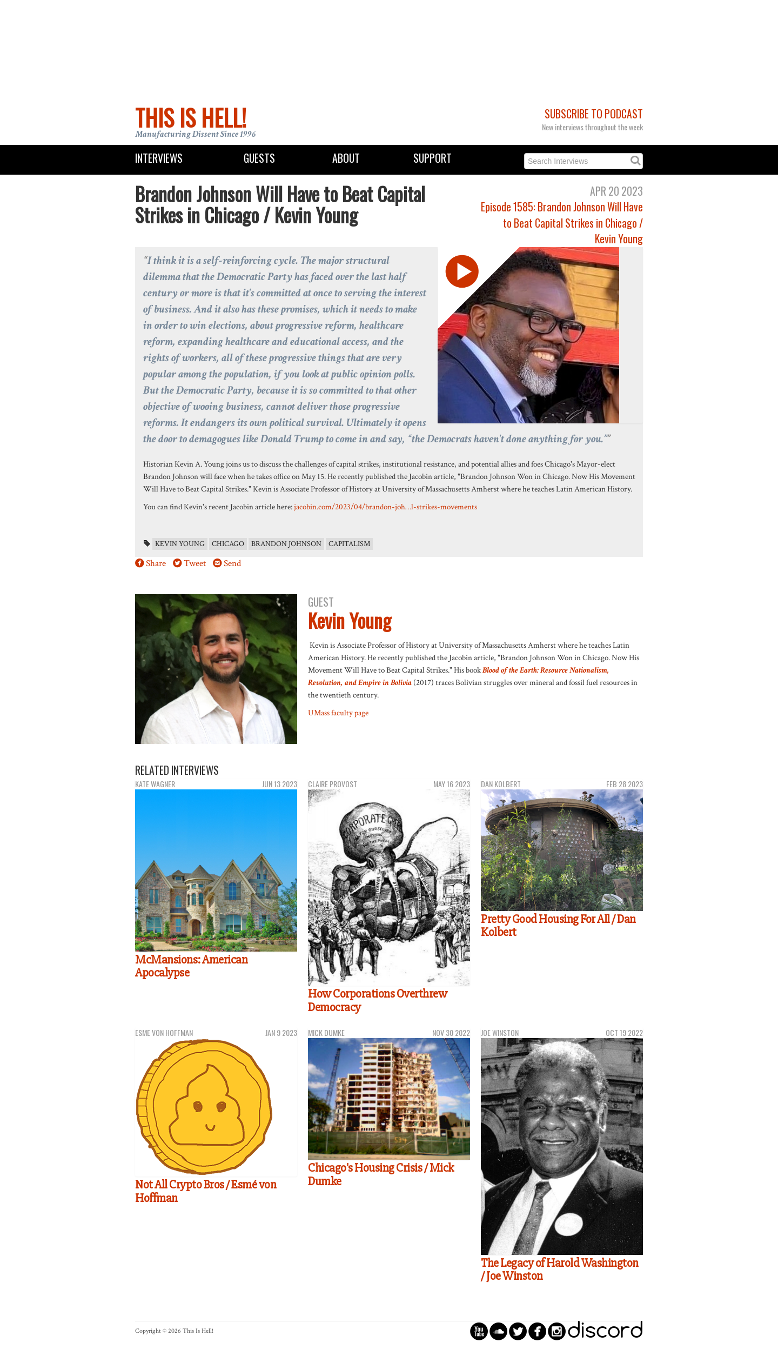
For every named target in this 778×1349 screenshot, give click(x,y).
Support (432, 158)
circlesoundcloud (498, 1331)
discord (605, 1331)
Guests (259, 158)
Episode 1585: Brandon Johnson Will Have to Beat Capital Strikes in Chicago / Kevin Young (562, 223)
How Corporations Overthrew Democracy (377, 1000)
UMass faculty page (338, 712)
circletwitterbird (518, 1331)
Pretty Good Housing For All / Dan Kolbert (558, 926)
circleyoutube (479, 1331)
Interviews (159, 158)
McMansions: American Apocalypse (191, 966)
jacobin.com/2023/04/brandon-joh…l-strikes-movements (385, 506)
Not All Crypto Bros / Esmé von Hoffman (205, 1191)
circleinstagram (557, 1331)
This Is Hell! (190, 117)
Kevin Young (180, 544)
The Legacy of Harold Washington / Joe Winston (560, 1269)
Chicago (228, 544)
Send (232, 563)
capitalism (349, 544)
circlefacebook (537, 1331)
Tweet (195, 563)
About (346, 158)
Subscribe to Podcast (594, 114)
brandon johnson (286, 544)
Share (156, 563)
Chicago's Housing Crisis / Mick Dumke (381, 1174)
